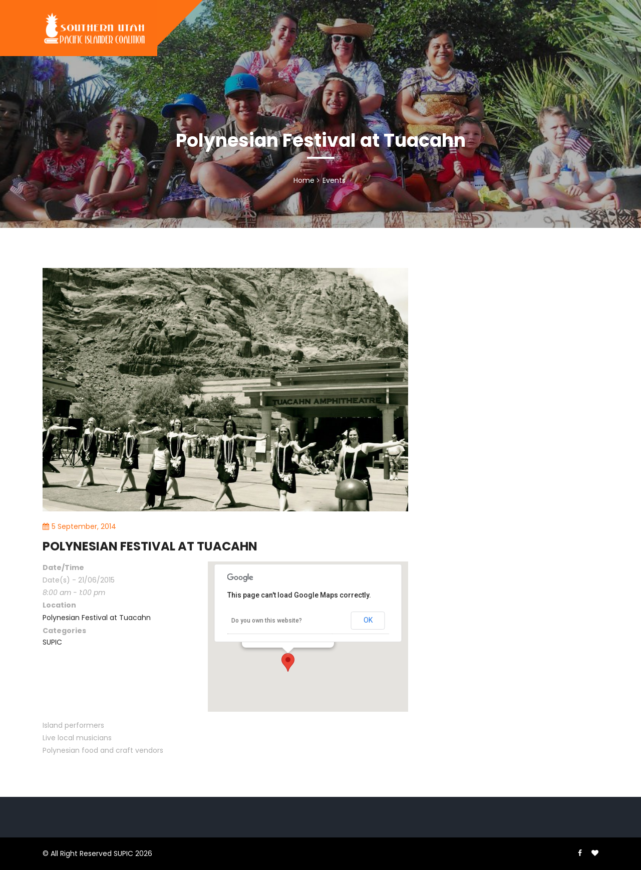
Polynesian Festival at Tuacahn (97, 618)
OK (368, 620)
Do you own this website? (266, 620)
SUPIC (52, 642)
